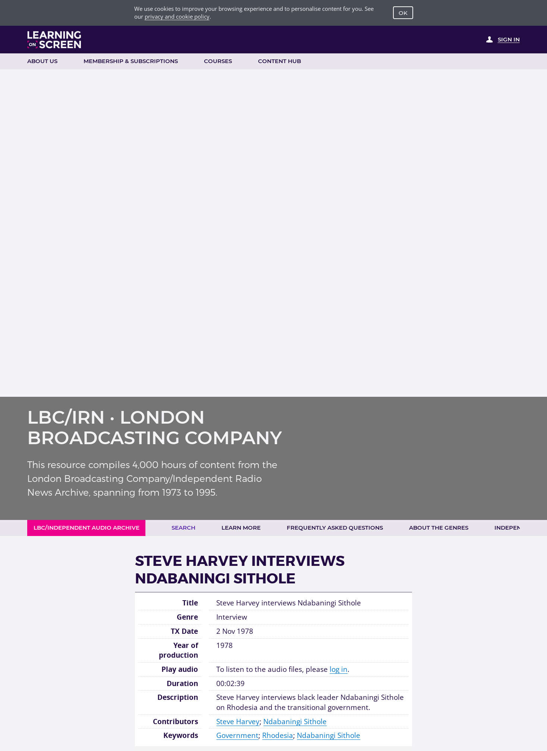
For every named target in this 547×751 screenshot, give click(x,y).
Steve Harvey (238, 721)
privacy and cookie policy (177, 16)
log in (339, 669)
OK (403, 12)
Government (237, 735)
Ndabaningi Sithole (295, 721)
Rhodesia (277, 735)
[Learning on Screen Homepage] (54, 40)
